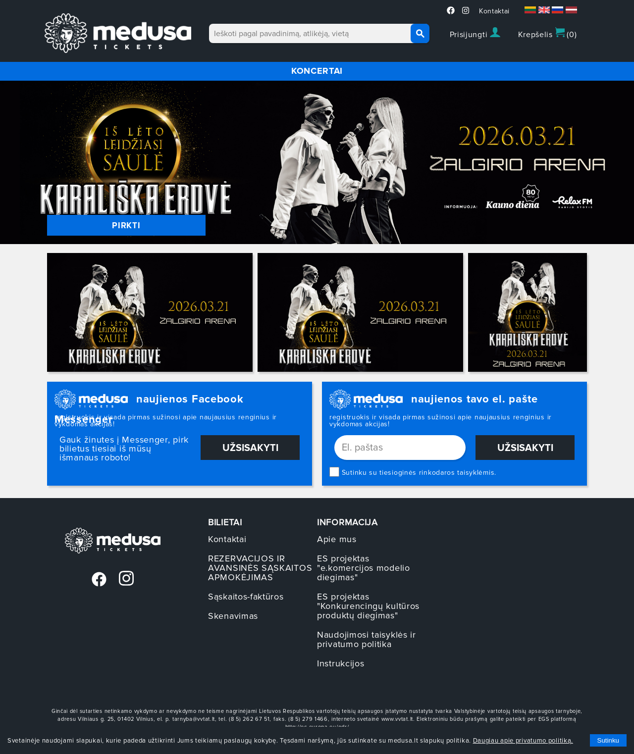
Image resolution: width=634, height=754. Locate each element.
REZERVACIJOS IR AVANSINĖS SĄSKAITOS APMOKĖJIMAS (260, 568)
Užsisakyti (250, 448)
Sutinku (608, 740)
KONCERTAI (317, 70)
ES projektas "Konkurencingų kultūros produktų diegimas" (368, 606)
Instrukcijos (340, 663)
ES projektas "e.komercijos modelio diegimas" (363, 568)
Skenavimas (233, 615)
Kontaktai (494, 11)
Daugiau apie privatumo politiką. (523, 741)
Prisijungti (475, 33)
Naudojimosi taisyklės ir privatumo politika (366, 639)
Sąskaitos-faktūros (246, 596)
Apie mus (337, 539)
